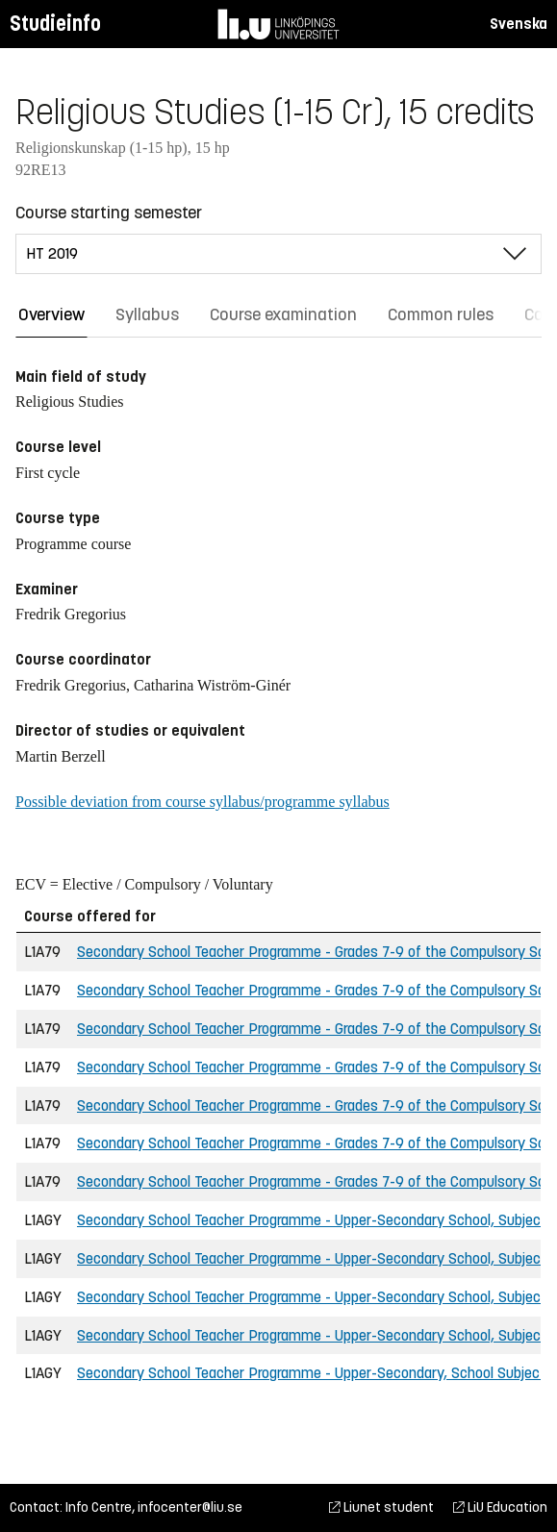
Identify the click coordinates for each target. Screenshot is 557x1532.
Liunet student (381, 1507)
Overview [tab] (51, 314)
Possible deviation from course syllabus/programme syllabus (202, 801)
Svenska (518, 23)
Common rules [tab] (441, 314)
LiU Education (500, 1507)
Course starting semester (108, 212)
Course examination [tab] (283, 314)
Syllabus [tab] (147, 314)
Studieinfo (55, 24)
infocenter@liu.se (190, 1507)
